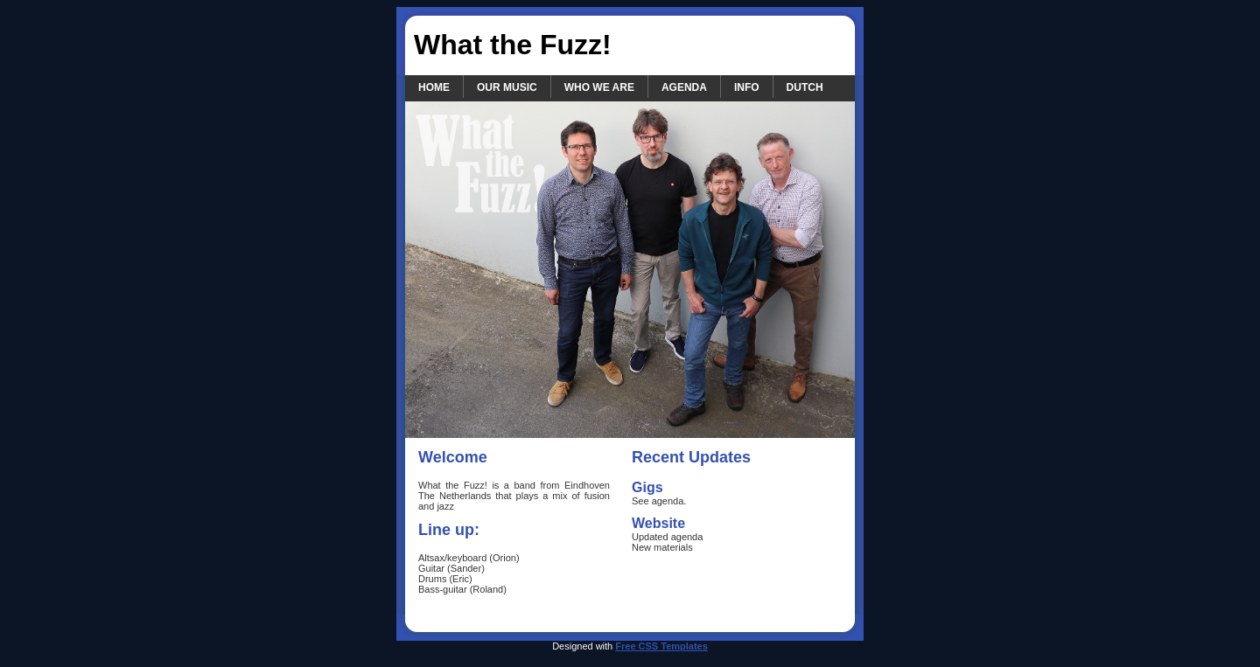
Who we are (599, 87)
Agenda (684, 87)
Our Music (507, 87)
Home (434, 87)
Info (747, 87)
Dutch (805, 87)
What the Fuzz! (513, 44)
